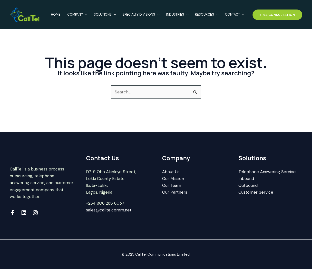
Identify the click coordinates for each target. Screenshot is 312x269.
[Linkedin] (24, 212)
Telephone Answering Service (267, 171)
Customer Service (255, 192)
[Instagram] (35, 212)
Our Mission (173, 178)
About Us (170, 171)
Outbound (248, 185)
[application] (85, 14)
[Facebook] (12, 212)
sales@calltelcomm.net (108, 210)
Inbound (246, 178)
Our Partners (174, 192)
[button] (277, 15)
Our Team (171, 185)
